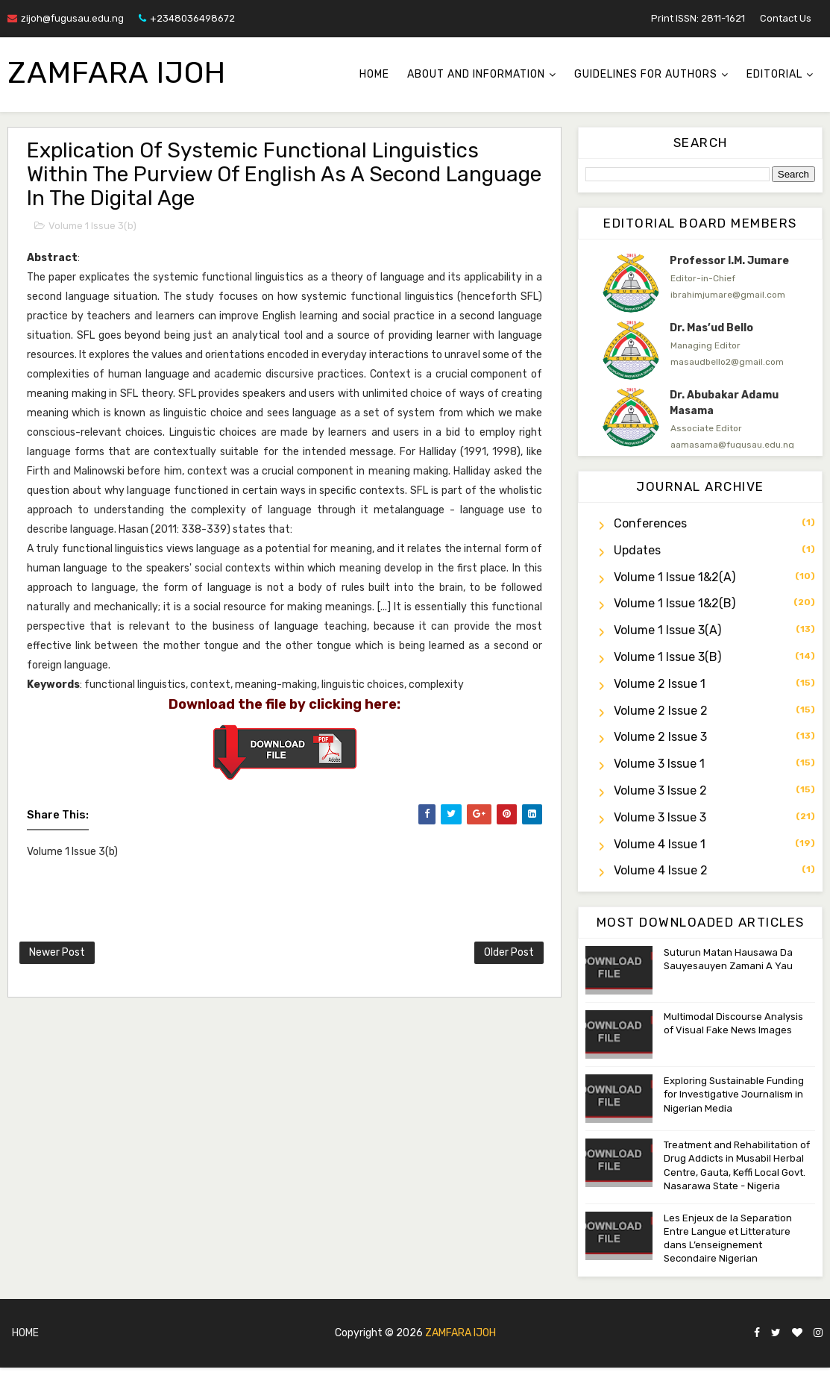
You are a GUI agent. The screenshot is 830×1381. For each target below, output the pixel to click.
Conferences (650, 523)
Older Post (509, 952)
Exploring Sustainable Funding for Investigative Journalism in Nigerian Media (734, 1094)
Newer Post (57, 952)
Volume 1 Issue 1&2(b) (674, 603)
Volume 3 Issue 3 (660, 817)
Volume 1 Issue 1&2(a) (674, 577)
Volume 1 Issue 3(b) (92, 225)
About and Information (476, 74)
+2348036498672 (187, 18)
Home (374, 74)
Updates (637, 550)
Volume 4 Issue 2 (661, 870)
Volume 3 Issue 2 (660, 790)
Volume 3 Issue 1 (659, 764)
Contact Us (785, 18)
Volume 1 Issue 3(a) (667, 630)
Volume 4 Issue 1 (659, 844)
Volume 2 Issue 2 (661, 711)
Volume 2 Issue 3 (660, 737)
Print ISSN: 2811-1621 (698, 18)
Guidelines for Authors (645, 74)
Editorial (774, 74)
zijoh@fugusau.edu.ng (65, 18)
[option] (700, 282)
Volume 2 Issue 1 (659, 684)
